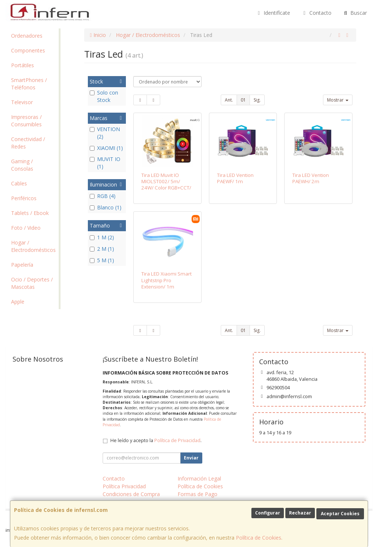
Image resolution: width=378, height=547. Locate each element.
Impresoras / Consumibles (26, 120)
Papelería (22, 264)
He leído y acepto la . (156, 440)
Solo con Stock (104, 96)
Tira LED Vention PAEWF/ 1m (235, 178)
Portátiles (22, 65)
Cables (19, 183)
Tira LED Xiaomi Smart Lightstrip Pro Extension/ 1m (166, 280)
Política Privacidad (124, 486)
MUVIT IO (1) (105, 162)
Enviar (191, 458)
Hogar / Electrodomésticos (33, 246)
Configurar (267, 513)
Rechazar (300, 513)
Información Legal (199, 478)
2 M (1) (102, 248)
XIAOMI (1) (106, 147)
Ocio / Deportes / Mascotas (32, 283)
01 (243, 100)
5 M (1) (102, 260)
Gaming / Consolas (22, 165)
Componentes (28, 50)
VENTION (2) (105, 133)
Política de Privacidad (177, 440)
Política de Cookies (258, 537)
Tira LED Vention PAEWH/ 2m (310, 178)
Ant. (229, 100)
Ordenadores (26, 35)
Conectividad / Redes (28, 143)
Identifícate (273, 12)
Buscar (355, 12)
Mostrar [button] (337, 100)
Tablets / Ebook (30, 212)
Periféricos (24, 198)
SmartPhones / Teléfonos (29, 83)
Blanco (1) (105, 207)
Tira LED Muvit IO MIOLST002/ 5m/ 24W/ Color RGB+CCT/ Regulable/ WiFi (166, 185)
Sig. (257, 100)
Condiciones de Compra (131, 494)
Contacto (316, 12)
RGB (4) (103, 195)
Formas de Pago (197, 494)
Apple (17, 301)
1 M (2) (102, 237)
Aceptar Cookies (340, 513)
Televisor (22, 102)
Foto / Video (26, 227)
